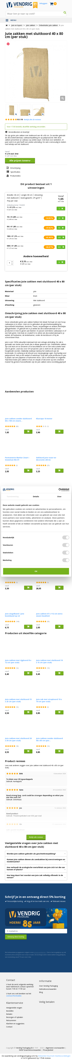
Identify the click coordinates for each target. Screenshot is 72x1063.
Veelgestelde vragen (14, 1008)
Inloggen (43, 3)
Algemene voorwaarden (55, 1048)
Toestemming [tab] (13, 496)
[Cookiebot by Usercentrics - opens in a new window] (58, 489)
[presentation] (23, 945)
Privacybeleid (48, 1050)
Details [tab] (36, 496)
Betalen (9, 1014)
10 (60, 218)
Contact (9, 1027)
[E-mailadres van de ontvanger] (36, 931)
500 (61, 247)
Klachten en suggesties (15, 1023)
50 (60, 228)
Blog (41, 992)
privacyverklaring (40, 952)
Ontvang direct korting (16, 937)
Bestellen (10, 1011)
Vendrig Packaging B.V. (25, 1048)
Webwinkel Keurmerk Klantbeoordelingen (54, 1056)
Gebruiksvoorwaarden (47, 989)
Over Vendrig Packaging (48, 986)
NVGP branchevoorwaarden (30, 1050)
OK (36, 571)
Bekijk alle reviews (36, 837)
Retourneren (11, 1020)
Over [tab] (59, 496)
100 (61, 237)
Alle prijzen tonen (20, 160)
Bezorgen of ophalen (14, 1017)
